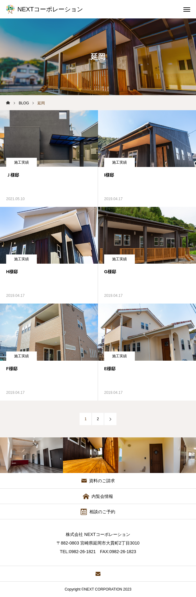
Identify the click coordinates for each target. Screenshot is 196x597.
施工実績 (21, 162)
